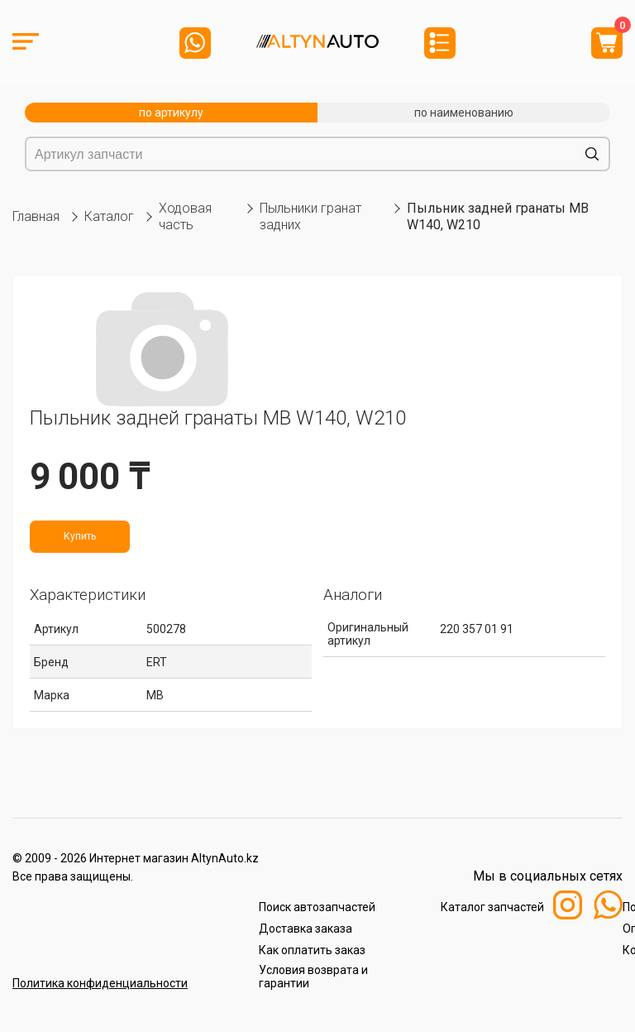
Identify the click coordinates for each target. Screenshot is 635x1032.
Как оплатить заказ (312, 950)
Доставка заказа (305, 928)
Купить (80, 536)
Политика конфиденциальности (100, 983)
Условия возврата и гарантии (313, 976)
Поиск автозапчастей (317, 907)
